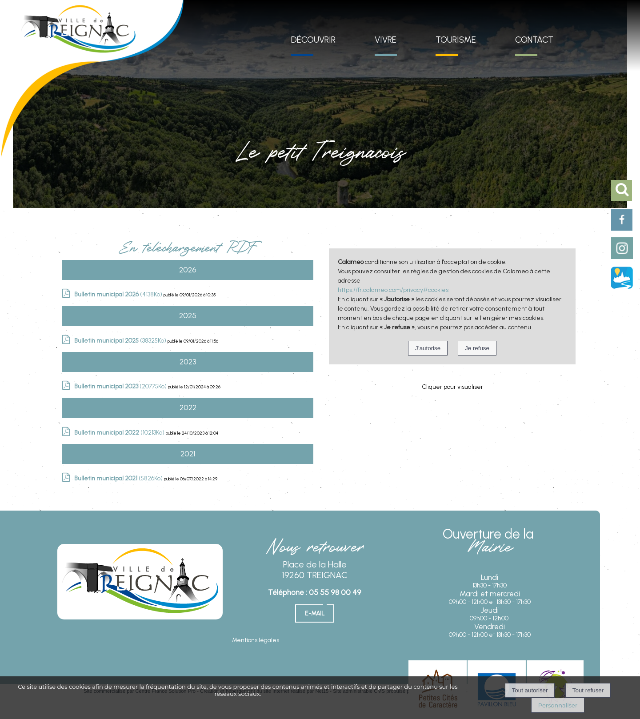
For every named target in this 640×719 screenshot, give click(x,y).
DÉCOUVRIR (313, 40)
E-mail (314, 613)
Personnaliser (557, 705)
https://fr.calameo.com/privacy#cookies (393, 290)
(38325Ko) (121, 340)
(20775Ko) (121, 386)
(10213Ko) (120, 432)
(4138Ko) (119, 294)
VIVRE (385, 40)
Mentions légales (255, 640)
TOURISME (456, 40)
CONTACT (534, 40)
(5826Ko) (119, 478)
